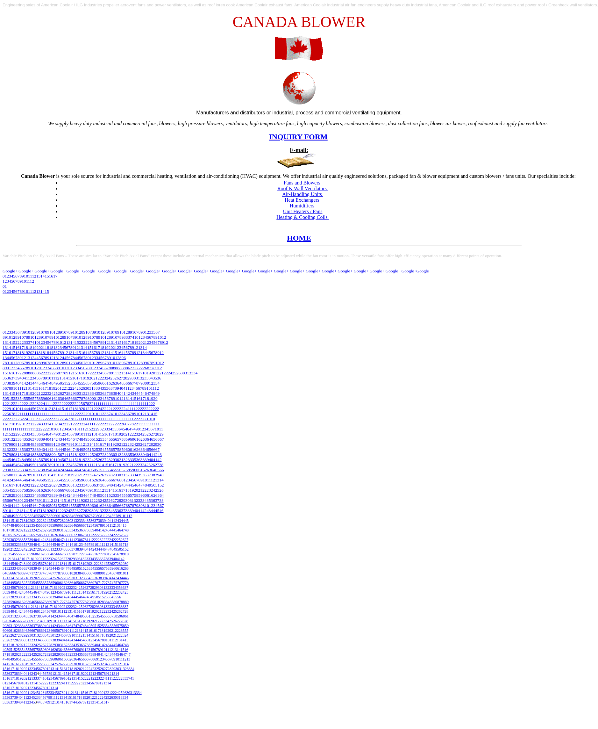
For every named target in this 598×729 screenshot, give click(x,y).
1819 (85, 378)
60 (102, 383)
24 (170, 373)
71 (77, 554)
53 (72, 383)
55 (81, 383)
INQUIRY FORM (298, 137)
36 (9, 378)
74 (88, 554)
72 (81, 554)
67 (132, 383)
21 (145, 342)
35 (5, 378)
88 (47, 444)
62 (111, 383)
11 (30, 291)
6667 (81, 516)
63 (115, 383)
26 (178, 373)
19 (136, 342)
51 (64, 383)
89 (51, 444)
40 (21, 378)
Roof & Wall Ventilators (302, 188)
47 (47, 383)
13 (38, 291)
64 (119, 383)
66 (128, 383)
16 (123, 342)
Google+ (10, 271)
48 (51, 383)
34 (195, 373)
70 (73, 554)
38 (9, 383)
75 (92, 554)
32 (142, 378)
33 (126, 337)
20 (141, 342)
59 (98, 383)
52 (68, 383)
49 (55, 383)
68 (9, 475)
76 (96, 554)
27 (121, 378)
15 (47, 291)
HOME (299, 238)
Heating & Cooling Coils (302, 217)
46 (43, 383)
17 (128, 342)
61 (106, 383)
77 (100, 554)
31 (187, 373)
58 (94, 383)
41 (134, 337)
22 (166, 373)
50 (60, 383)
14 (42, 291)
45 (39, 383)
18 (132, 342)
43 (30, 383)
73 (85, 554)
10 (26, 291)
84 (30, 444)
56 (85, 383)
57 (90, 383)
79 (141, 383)
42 (26, 383)
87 (43, 444)
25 (174, 373)
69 (69, 554)
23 (104, 378)
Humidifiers (303, 205)
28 (125, 378)
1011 (17, 388)
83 (26, 444)
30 (183, 373)
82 (21, 444)
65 (123, 383)
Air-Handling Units (302, 194)
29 (129, 378)
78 (136, 383)
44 (34, 383)
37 (130, 337)
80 (145, 383)
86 (39, 444)
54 (77, 383)
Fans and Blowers (303, 182)
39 (17, 378)
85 (34, 444)
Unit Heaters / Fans (302, 211)
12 (34, 291)
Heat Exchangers (303, 200)
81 (17, 444)
